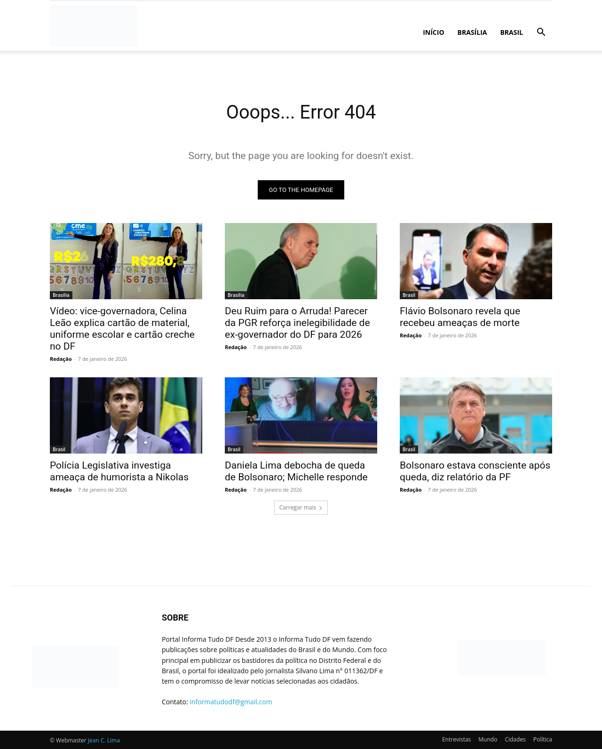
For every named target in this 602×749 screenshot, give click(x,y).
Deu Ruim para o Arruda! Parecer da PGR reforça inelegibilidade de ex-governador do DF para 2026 (297, 322)
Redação (60, 358)
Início (433, 32)
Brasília (472, 32)
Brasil (511, 32)
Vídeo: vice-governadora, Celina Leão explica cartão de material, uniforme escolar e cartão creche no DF (122, 328)
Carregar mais (301, 507)
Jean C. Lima (104, 740)
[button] (541, 33)
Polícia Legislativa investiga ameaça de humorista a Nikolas (119, 471)
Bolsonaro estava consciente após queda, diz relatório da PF (475, 471)
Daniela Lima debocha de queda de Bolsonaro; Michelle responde (296, 471)
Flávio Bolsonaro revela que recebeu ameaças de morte (460, 316)
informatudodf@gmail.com (231, 701)
